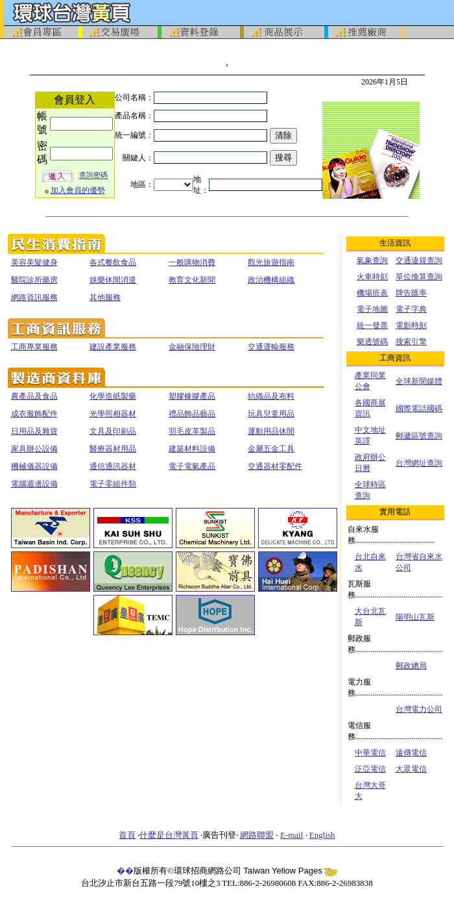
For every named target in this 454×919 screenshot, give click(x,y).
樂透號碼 (372, 341)
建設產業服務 (113, 346)
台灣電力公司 (419, 709)
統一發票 (372, 325)
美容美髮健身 (34, 262)
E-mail (291, 835)
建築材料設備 (192, 448)
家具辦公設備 (34, 448)
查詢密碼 (93, 175)
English (322, 835)
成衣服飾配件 (34, 413)
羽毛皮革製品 (192, 431)
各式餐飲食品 (113, 262)
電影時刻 (411, 325)
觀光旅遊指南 (271, 262)
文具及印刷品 (113, 431)
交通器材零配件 (275, 466)
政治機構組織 (271, 279)
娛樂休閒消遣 (113, 279)
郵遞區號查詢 (419, 435)
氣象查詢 (372, 260)
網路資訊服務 (34, 297)
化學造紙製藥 (113, 396)
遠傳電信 (411, 752)
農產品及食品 (34, 396)
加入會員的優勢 (78, 190)
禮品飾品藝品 (192, 413)
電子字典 (411, 309)
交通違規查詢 (419, 260)
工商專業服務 (34, 346)
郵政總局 (411, 665)
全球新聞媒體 (419, 381)
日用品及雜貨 (34, 431)
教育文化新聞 (192, 279)
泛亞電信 (370, 769)
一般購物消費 (192, 262)
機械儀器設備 (34, 466)
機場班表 (372, 292)
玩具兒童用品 (271, 413)
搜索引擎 (411, 341)
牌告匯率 (411, 292)
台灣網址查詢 (419, 463)
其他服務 (105, 297)
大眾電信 (411, 769)
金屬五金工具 (271, 448)
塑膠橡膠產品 (192, 396)
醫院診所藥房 (34, 279)
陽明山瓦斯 (415, 617)
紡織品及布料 (271, 396)
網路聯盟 (257, 835)
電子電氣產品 (192, 466)
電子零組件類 (113, 483)
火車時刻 (372, 276)
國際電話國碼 (419, 408)
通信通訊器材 (113, 466)
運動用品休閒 (271, 431)
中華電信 (370, 752)
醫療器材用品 (113, 448)
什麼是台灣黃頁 (168, 835)
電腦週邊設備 (34, 483)
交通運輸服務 (271, 346)
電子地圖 (372, 309)
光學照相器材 (113, 413)
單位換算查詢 (419, 276)
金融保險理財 (192, 346)
